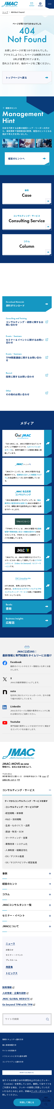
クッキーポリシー (39, 1091)
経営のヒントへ (27, 158)
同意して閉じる (27, 1102)
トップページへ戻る (27, 77)
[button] (27, 790)
